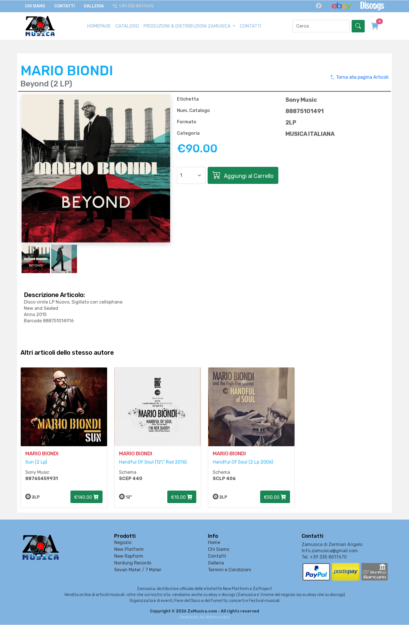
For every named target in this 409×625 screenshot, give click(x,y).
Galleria (94, 6)
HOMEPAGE (99, 25)
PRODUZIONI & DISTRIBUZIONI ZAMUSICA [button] (187, 25)
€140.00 (86, 497)
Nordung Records (132, 563)
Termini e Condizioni (229, 570)
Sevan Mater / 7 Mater (137, 570)
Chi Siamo (35, 6)
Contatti (64, 6)
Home (214, 542)
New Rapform (128, 556)
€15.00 (182, 497)
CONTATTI (250, 25)
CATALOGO (127, 25)
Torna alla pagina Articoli (359, 77)
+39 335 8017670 (134, 6)
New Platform (129, 549)
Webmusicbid (217, 617)
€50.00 (275, 497)
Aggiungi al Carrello (243, 175)
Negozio (123, 542)
